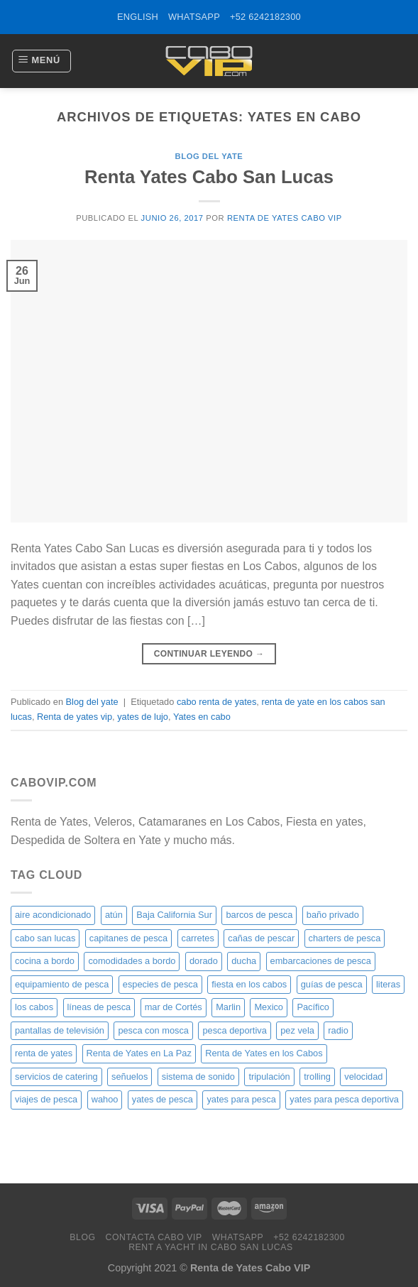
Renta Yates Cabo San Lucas (209, 177)
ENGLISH (137, 16)
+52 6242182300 (265, 16)
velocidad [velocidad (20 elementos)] (363, 1076)
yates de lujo (142, 716)
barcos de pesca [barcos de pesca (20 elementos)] (259, 914)
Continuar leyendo (209, 654)
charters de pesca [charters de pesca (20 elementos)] (345, 938)
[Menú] (41, 61)
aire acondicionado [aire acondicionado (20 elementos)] (53, 914)
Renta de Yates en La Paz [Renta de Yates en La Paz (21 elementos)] (139, 1053)
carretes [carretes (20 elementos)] (198, 938)
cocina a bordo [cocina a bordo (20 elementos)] (45, 960)
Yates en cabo (202, 716)
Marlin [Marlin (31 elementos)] (228, 1007)
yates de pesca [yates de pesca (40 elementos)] (162, 1099)
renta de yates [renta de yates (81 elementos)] (43, 1053)
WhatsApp (194, 16)
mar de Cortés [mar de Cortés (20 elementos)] (173, 1007)
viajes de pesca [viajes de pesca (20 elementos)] (46, 1099)
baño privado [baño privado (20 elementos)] (333, 914)
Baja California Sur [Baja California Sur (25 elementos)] (174, 914)
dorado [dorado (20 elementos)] (203, 960)
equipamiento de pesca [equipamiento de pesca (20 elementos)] (62, 984)
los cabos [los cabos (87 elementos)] (34, 1007)
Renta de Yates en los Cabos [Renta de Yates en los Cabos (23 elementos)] (263, 1053)
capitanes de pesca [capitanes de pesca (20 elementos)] (128, 938)
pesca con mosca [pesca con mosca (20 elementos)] (153, 1030)
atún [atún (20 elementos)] (114, 914)
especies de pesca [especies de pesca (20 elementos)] (160, 984)
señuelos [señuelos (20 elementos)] (129, 1076)
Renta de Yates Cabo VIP (284, 218)
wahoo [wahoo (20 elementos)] (105, 1099)
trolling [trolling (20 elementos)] (317, 1076)
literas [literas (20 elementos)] (388, 984)
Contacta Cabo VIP (153, 1237)
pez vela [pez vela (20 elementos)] (297, 1030)
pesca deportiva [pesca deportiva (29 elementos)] (234, 1030)
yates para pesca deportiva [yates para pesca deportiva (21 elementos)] (344, 1099)
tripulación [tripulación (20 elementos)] (269, 1076)
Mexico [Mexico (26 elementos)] (268, 1007)
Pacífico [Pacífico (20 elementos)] (313, 1007)
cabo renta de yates (216, 701)
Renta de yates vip (74, 716)
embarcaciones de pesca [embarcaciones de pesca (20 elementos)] (320, 960)
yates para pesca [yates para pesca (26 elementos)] (241, 1099)
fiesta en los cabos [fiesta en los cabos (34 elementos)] (249, 984)
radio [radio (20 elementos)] (338, 1030)
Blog (82, 1237)
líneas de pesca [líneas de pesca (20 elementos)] (99, 1007)
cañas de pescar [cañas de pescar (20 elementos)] (261, 938)
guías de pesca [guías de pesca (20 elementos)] (332, 984)
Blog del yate (209, 156)
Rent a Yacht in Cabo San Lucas (210, 1247)
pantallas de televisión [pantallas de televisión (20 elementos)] (59, 1030)
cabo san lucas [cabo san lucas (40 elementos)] (45, 938)
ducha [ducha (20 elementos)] (243, 960)
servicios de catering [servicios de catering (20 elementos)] (56, 1076)
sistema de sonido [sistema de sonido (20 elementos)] (198, 1076)
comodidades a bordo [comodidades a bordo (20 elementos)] (131, 960)
